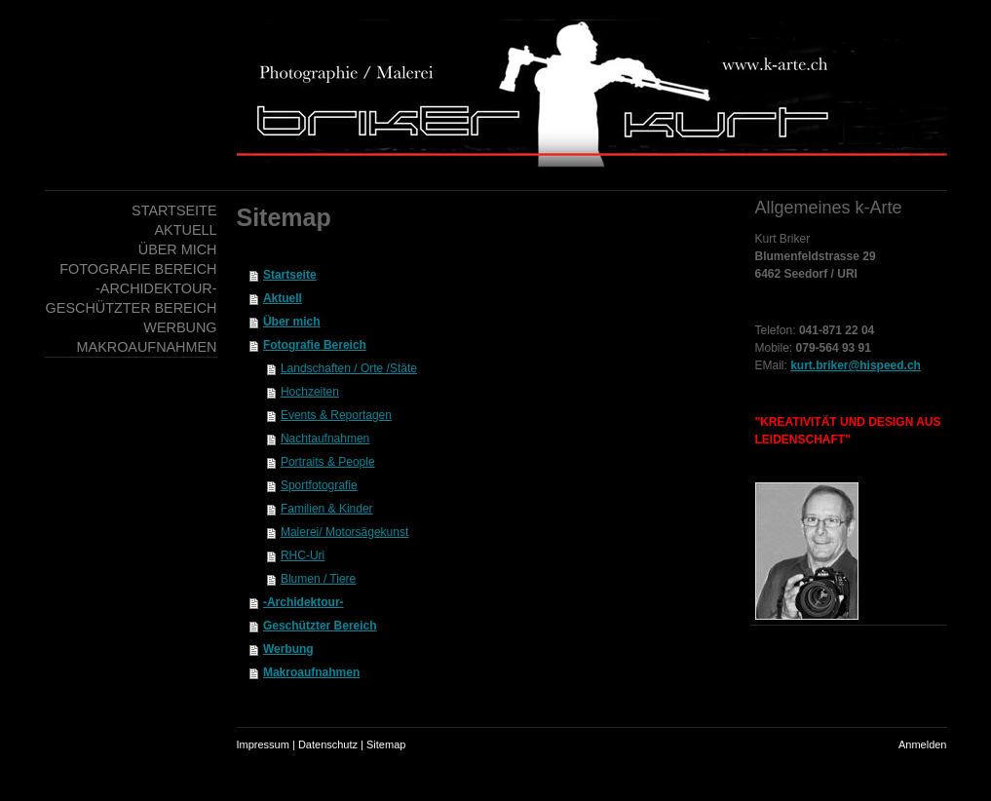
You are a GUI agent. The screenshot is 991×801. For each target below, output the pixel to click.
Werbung (288, 649)
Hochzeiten (310, 392)
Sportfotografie (319, 485)
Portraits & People (328, 462)
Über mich (292, 321)
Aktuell (282, 298)
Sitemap (385, 744)
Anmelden (922, 744)
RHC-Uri (302, 555)
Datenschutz (328, 744)
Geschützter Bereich (320, 625)
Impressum (263, 744)
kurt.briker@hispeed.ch (855, 365)
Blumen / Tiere (318, 579)
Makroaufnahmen (311, 672)
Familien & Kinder (327, 508)
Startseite (290, 275)
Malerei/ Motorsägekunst (344, 532)
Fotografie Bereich (314, 345)
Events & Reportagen (336, 415)
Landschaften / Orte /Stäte (349, 368)
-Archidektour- (303, 602)
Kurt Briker (783, 239)
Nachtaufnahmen (325, 438)
